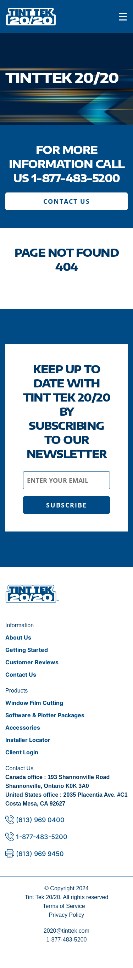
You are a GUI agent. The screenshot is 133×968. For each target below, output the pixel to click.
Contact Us (20, 674)
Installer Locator (27, 739)
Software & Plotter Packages (44, 715)
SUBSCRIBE (66, 505)
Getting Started (26, 649)
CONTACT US (66, 201)
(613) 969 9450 (40, 853)
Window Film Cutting (34, 702)
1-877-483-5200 (75, 178)
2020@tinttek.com (66, 931)
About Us (18, 637)
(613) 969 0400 (40, 820)
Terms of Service (64, 906)
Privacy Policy (66, 915)
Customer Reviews (32, 662)
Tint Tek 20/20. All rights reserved (67, 897)
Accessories (22, 727)
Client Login (21, 752)
